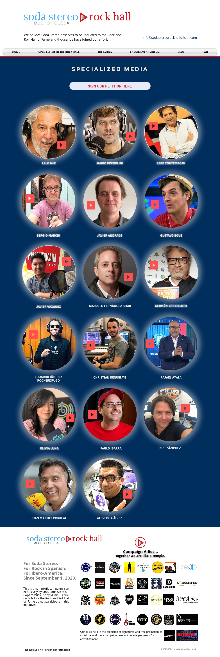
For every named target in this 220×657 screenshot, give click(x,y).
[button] (145, 52)
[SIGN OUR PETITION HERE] (110, 86)
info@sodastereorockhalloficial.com (169, 37)
